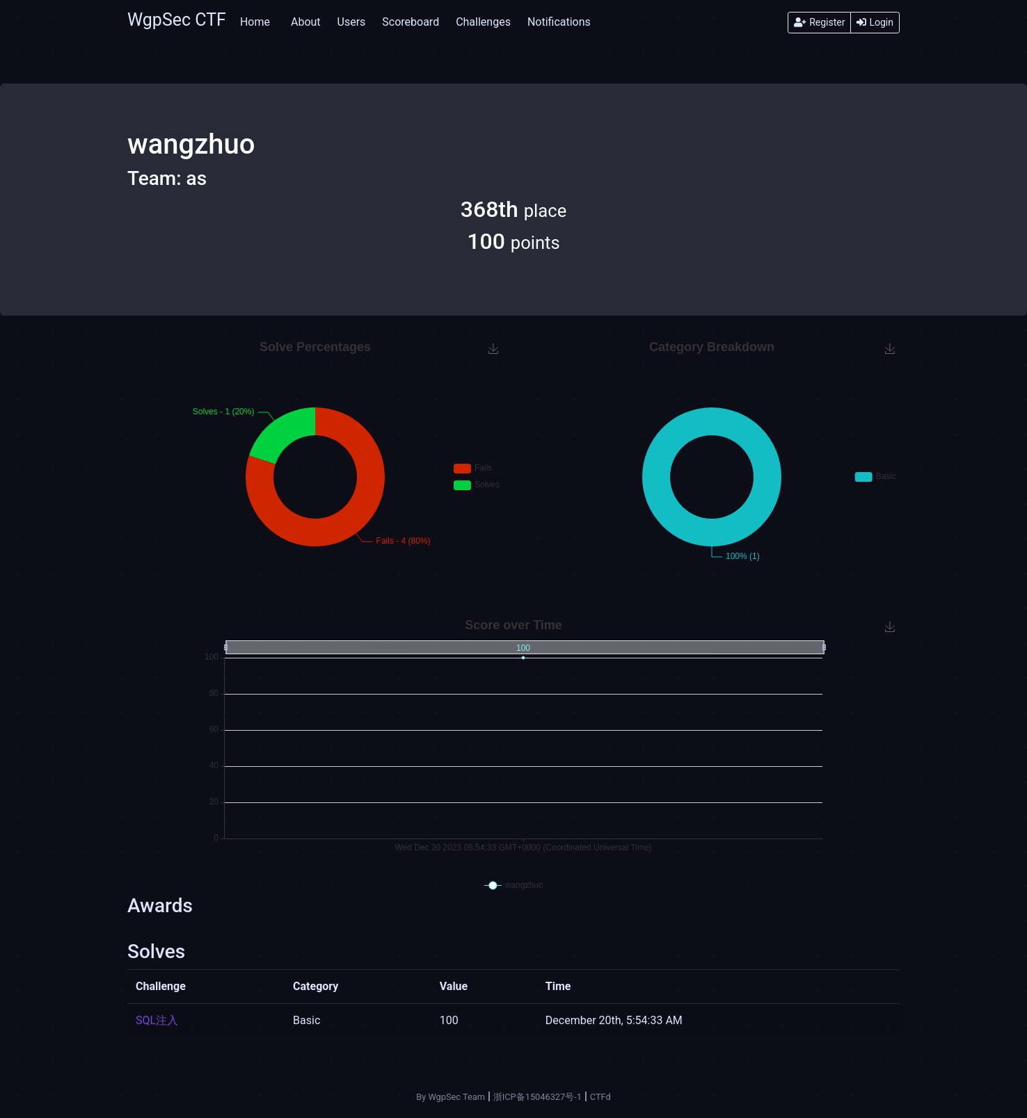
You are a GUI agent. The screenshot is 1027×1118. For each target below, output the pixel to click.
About (306, 22)
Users (351, 22)
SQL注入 (157, 1020)
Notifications (559, 22)
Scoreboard (410, 22)
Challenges (483, 22)
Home (255, 22)
